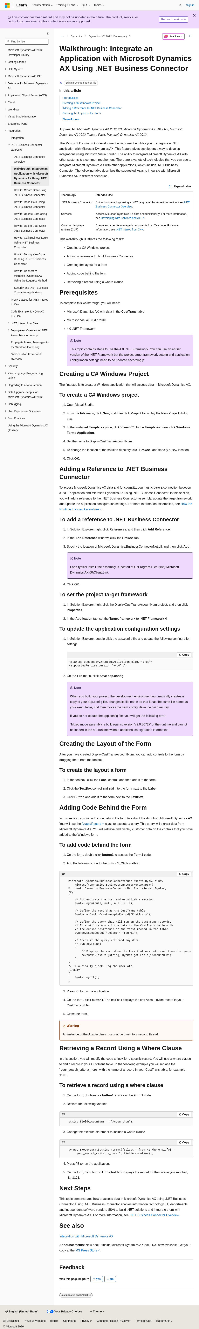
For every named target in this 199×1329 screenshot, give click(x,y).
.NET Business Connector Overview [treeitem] (29, 159)
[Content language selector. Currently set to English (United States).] (22, 1312)
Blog (53, 1320)
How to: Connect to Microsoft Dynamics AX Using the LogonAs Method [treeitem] (30, 275)
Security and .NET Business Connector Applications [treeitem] (31, 290)
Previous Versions (34, 1320)
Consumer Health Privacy (112, 1320)
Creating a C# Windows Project (81, 103)
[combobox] (27, 42)
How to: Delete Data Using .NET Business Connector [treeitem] (30, 228)
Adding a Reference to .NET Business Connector (92, 108)
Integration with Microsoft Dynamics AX (86, 1236)
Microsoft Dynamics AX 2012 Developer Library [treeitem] (25, 52)
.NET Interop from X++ (129, 229)
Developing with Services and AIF (121, 218)
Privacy (84, 1320)
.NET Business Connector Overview (154, 1215)
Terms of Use (143, 1320)
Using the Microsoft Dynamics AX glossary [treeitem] (28, 428)
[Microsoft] (7, 5)
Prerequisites (71, 97)
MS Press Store (86, 1250)
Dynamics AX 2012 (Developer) (108, 36)
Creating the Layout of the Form (82, 113)
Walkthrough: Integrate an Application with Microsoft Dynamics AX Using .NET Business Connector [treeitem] (31, 176)
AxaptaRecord (91, 823)
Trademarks (163, 1320)
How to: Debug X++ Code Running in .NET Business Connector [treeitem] (30, 259)
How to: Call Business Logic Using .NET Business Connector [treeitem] (31, 242)
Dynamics (76, 36)
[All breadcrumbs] (62, 36)
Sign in (190, 5)
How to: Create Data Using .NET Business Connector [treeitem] (30, 193)
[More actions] (189, 36)
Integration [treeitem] (17, 137)
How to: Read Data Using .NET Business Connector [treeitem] (29, 204)
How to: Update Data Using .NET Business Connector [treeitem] (30, 216)
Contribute (69, 1320)
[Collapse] (48, 33)
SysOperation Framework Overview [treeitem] (26, 357)
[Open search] (180, 5)
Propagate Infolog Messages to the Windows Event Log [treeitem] (30, 345)
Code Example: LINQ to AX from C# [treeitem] (27, 314)
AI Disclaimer (11, 1320)
